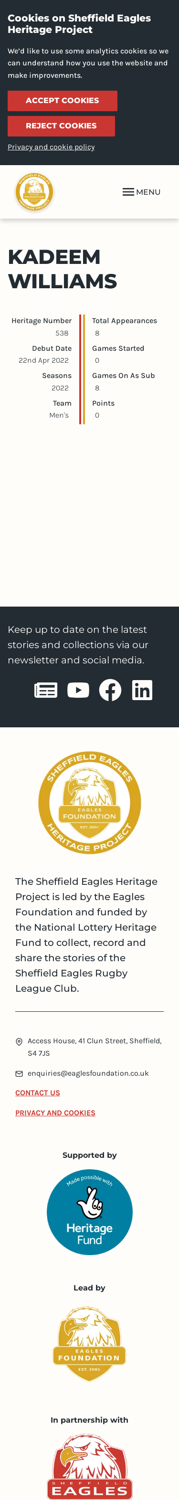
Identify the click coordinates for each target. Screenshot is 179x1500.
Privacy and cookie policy (51, 146)
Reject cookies (61, 125)
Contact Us (37, 1092)
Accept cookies (62, 100)
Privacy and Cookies (55, 1112)
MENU (141, 191)
